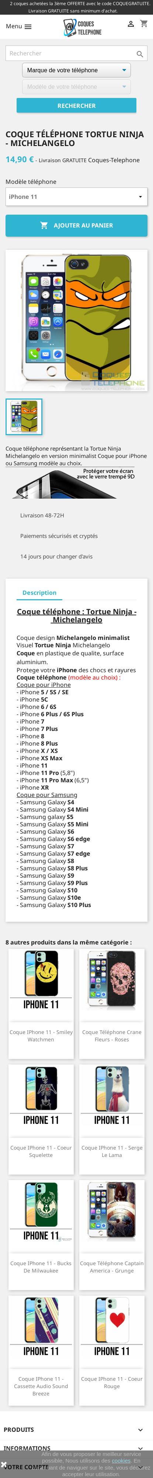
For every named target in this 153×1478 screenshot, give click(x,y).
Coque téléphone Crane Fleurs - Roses (112, 1036)
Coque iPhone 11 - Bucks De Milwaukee (41, 1267)
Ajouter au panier (76, 225)
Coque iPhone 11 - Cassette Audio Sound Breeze (41, 1386)
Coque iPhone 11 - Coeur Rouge (112, 1382)
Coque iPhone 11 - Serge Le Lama (112, 1151)
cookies (121, 1460)
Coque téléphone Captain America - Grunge (112, 1267)
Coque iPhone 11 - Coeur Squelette (41, 1151)
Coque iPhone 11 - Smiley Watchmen (41, 1036)
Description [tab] (39, 593)
